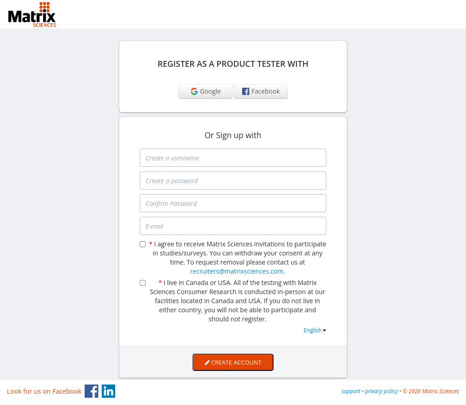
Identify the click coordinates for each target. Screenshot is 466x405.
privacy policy (381, 391)
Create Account (233, 362)
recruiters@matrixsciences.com (237, 271)
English (315, 330)
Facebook (260, 91)
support (350, 391)
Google (205, 91)
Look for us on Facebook (44, 391)
